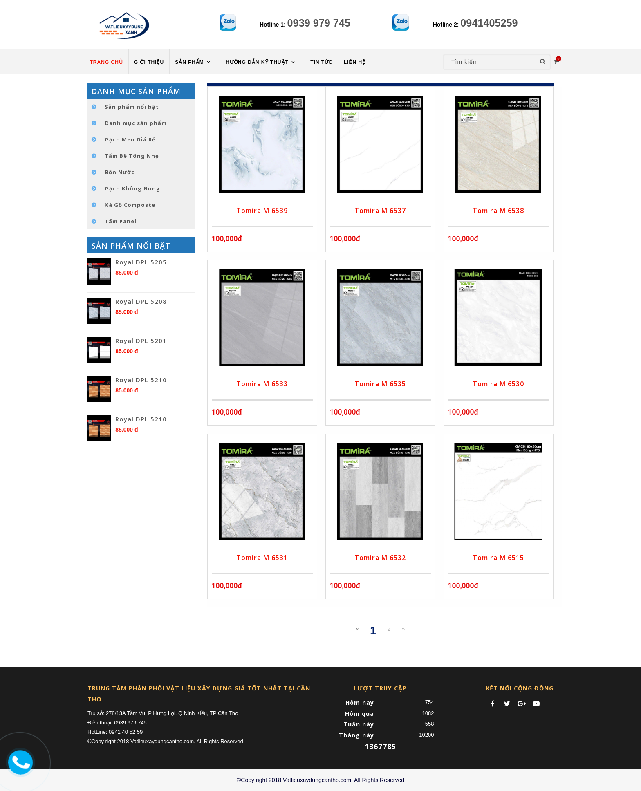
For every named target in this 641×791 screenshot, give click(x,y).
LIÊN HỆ (354, 62)
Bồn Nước (119, 172)
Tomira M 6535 (380, 383)
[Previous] (357, 628)
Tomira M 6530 (498, 383)
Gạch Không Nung (132, 188)
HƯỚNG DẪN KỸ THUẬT (261, 62)
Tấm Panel (121, 221)
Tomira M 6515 (498, 557)
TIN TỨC (321, 62)
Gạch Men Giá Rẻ (130, 139)
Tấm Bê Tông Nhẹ (132, 155)
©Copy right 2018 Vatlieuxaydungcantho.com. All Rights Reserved (320, 780)
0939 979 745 (318, 23)
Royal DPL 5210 (141, 380)
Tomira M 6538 (498, 210)
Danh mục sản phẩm (136, 123)
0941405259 (489, 23)
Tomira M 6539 (262, 210)
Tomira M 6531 (262, 557)
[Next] (403, 628)
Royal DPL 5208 (141, 301)
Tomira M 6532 (380, 557)
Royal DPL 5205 (141, 262)
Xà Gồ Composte (130, 204)
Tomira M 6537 (380, 210)
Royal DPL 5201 (141, 340)
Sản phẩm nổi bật (132, 106)
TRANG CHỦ (106, 62)
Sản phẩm (193, 62)
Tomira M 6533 (262, 383)
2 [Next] (389, 628)
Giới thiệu (149, 62)
